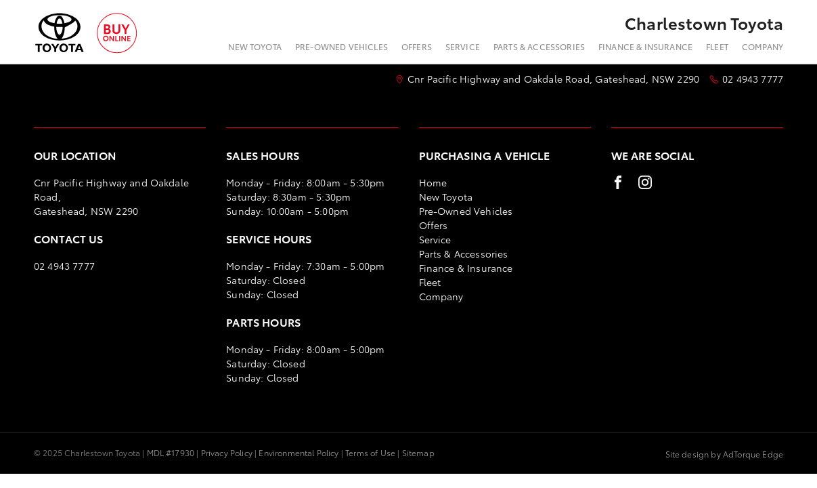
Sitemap (418, 452)
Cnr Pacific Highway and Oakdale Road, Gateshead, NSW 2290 (553, 78)
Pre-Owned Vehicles (341, 46)
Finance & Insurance (645, 46)
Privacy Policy (226, 452)
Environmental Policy (298, 452)
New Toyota (255, 46)
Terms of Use (370, 452)
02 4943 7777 (752, 78)
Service (462, 46)
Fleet (717, 46)
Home (433, 182)
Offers (416, 46)
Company (762, 46)
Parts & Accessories (539, 46)
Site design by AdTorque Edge (724, 454)
